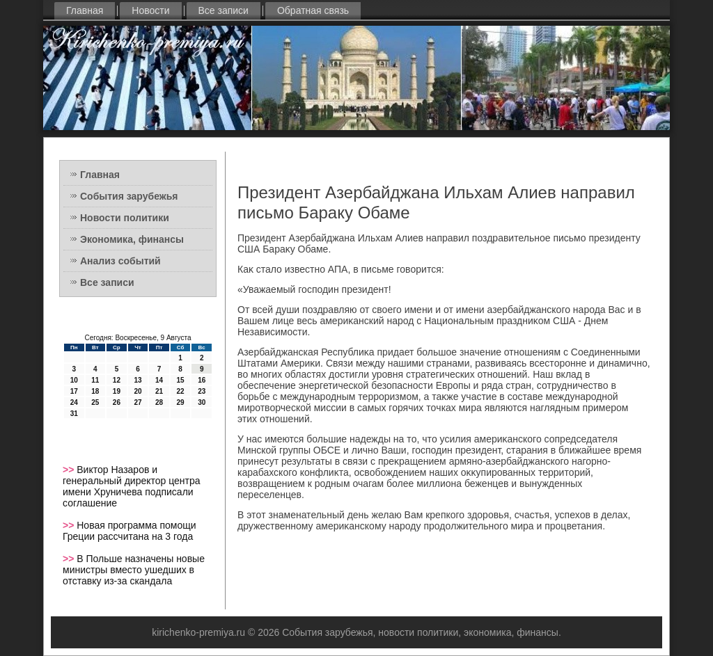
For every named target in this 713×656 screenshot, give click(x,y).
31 (74, 413)
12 (116, 380)
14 (159, 380)
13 (137, 380)
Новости (150, 10)
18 (95, 391)
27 (137, 402)
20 (137, 391)
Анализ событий (120, 260)
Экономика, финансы (132, 239)
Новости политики (124, 217)
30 (201, 402)
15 (181, 380)
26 (116, 402)
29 (181, 402)
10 (74, 380)
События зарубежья (129, 196)
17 (74, 391)
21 (159, 391)
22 (181, 391)
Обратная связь (313, 10)
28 (159, 402)
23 (201, 391)
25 (95, 402)
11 (95, 380)
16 (201, 380)
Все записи (223, 10)
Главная (84, 10)
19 (116, 391)
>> (70, 469)
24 (74, 402)
